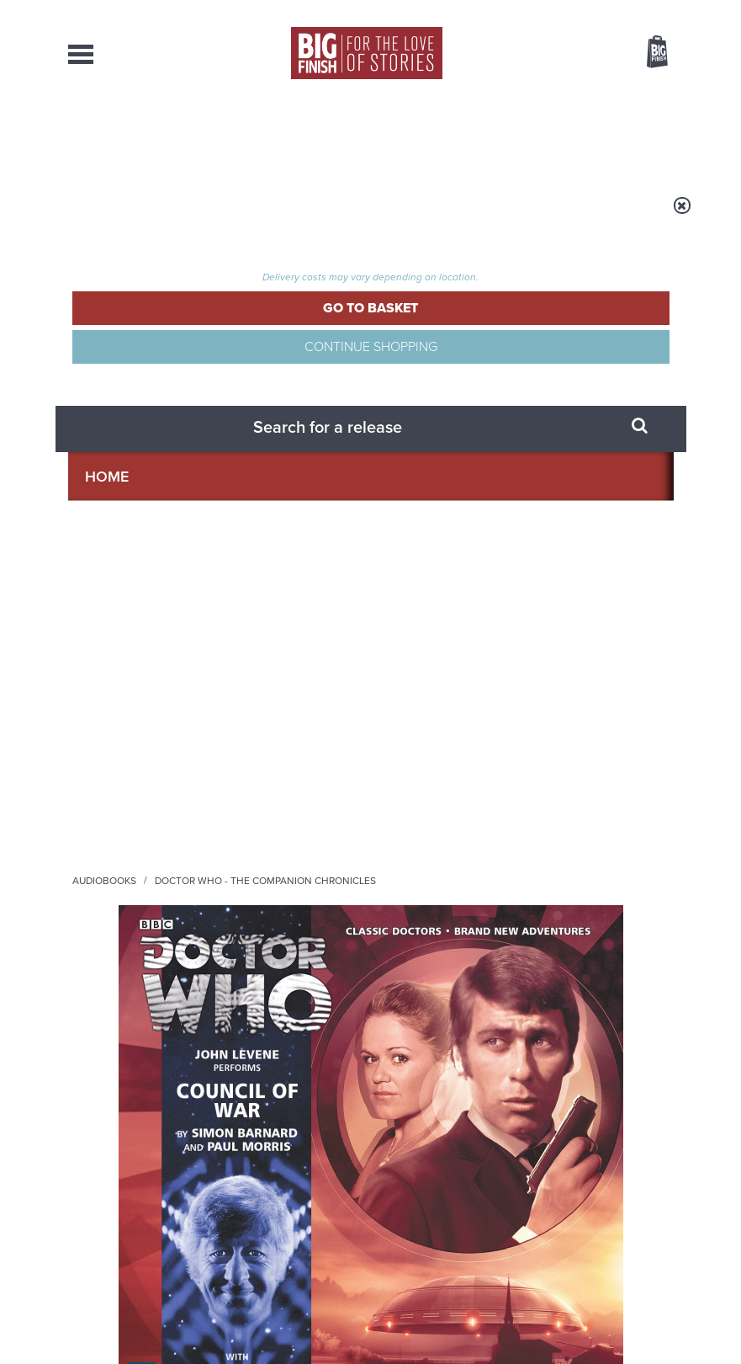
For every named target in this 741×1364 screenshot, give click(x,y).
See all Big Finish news (588, 953)
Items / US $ (568, 53)
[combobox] (521, 97)
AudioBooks (151, 134)
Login (581, 11)
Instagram (408, 776)
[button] (487, 476)
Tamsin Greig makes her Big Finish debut (254, 1164)
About (568, 134)
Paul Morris (540, 346)
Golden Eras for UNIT (246, 983)
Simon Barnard (469, 346)
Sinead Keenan (99, 630)
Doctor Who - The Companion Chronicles (192, 229)
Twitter (603, 761)
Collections (253, 134)
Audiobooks (235, 216)
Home (170, 216)
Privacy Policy (103, 863)
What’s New (353, 134)
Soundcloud (532, 776)
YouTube (461, 776)
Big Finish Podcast (462, 791)
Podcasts (496, 134)
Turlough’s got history (561, 1151)
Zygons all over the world (574, 983)
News (428, 134)
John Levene (94, 597)
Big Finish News (146, 950)
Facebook (554, 761)
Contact (635, 134)
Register (634, 11)
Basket (646, 53)
